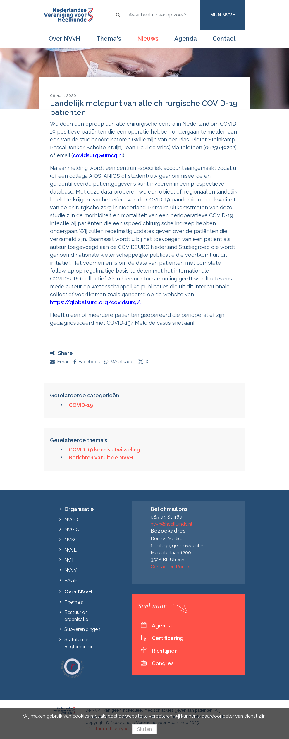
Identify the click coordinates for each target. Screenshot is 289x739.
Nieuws (148, 38)
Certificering (167, 638)
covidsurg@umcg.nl (98, 155)
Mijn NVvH (222, 15)
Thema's (108, 38)
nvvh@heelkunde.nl (171, 524)
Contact (224, 38)
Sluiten (144, 729)
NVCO (71, 519)
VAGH (71, 580)
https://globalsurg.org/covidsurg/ (95, 302)
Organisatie (79, 509)
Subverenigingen (82, 629)
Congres (163, 663)
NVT (69, 560)
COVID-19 (81, 405)
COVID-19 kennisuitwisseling (104, 450)
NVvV (70, 570)
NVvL (70, 550)
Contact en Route (170, 566)
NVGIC (71, 529)
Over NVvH (64, 38)
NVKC (70, 540)
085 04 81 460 (166, 517)
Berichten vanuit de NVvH (101, 457)
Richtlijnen (165, 651)
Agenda (185, 38)
